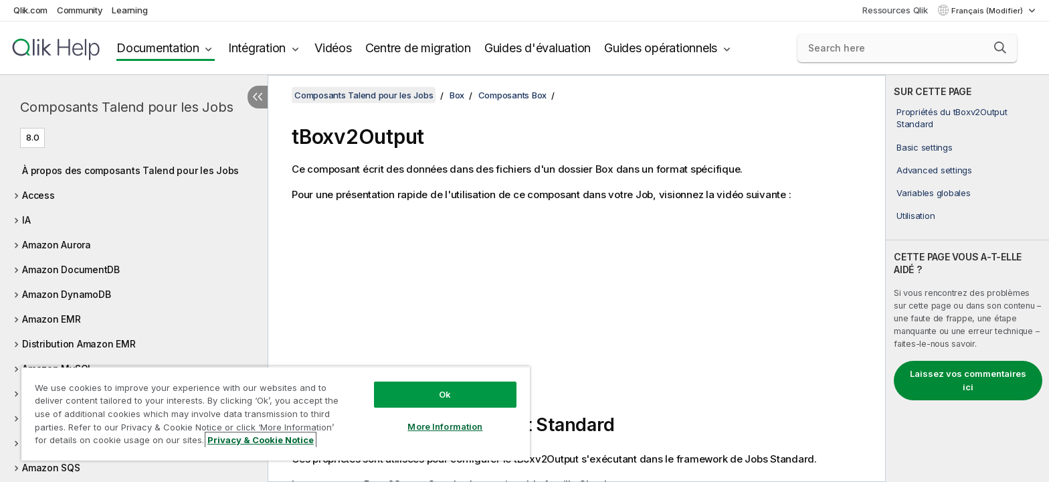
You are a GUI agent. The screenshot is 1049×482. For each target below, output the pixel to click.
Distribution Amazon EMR (78, 343)
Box (457, 95)
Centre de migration (418, 48)
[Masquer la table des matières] (258, 97)
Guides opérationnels (660, 48)
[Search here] (907, 48)
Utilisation (915, 215)
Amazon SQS (51, 467)
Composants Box (512, 95)
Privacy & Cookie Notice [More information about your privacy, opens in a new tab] (260, 439)
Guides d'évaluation (537, 48)
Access (38, 195)
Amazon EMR (51, 319)
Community (80, 10)
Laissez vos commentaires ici (968, 380)
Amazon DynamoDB (66, 294)
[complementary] (967, 278)
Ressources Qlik (894, 10)
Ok (445, 394)
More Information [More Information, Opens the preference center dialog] (444, 426)
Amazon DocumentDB (71, 269)
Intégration (257, 48)
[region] (275, 413)
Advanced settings (934, 170)
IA (26, 220)
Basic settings (924, 147)
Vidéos (333, 48)
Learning (129, 10)
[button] (1000, 47)
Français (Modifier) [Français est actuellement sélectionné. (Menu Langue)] (988, 10)
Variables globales (933, 192)
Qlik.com (30, 10)
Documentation (157, 48)
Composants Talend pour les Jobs (126, 107)
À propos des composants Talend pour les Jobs (130, 170)
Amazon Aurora (56, 244)
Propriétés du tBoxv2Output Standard (952, 117)
